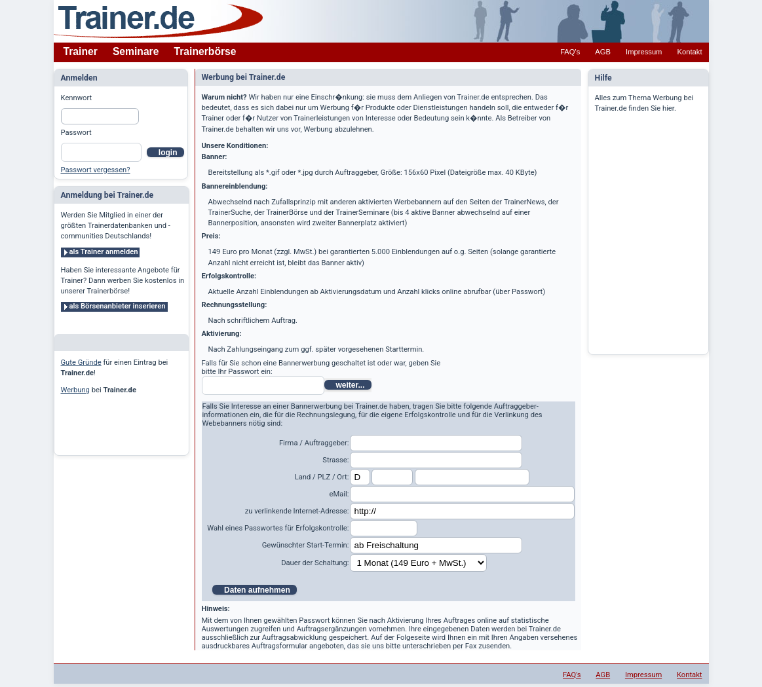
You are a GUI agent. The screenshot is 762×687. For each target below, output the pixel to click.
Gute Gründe (81, 362)
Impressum (644, 52)
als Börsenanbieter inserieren (117, 306)
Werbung (75, 390)
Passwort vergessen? (95, 170)
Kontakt (689, 52)
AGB (603, 52)
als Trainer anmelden (103, 252)
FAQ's (570, 52)
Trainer (81, 51)
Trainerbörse (205, 51)
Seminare (136, 51)
